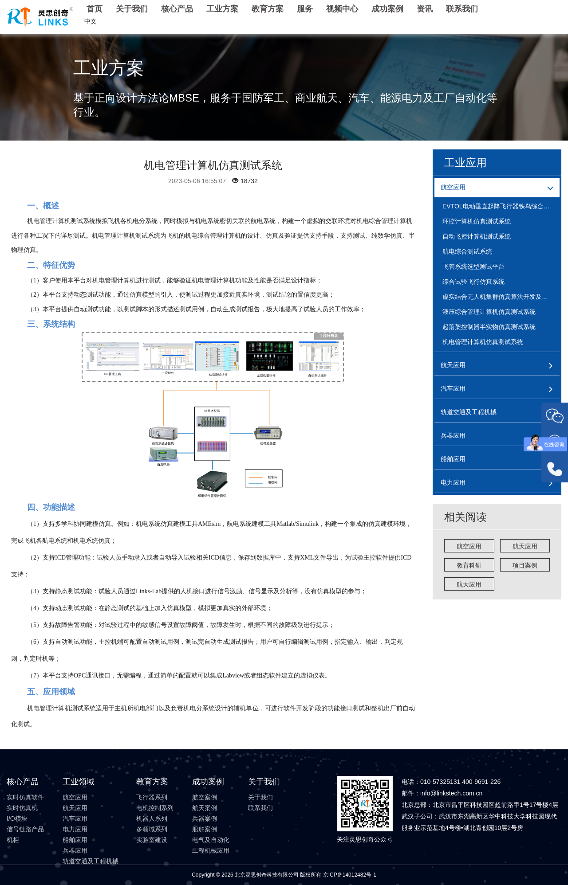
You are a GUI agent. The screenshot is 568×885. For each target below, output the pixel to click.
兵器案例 (204, 818)
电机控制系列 (155, 807)
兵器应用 (75, 850)
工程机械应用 (210, 850)
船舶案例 (204, 829)
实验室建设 (151, 839)
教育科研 (469, 565)
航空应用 (469, 546)
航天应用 (525, 546)
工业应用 (465, 162)
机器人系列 (151, 818)
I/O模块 (17, 818)
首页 (95, 8)
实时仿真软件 (25, 797)
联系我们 (462, 8)
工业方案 (222, 8)
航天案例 (204, 807)
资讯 (425, 8)
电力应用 (75, 829)
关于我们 (132, 8)
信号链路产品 (25, 829)
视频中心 (342, 8)
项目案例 (525, 565)
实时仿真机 (22, 807)
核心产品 (177, 8)
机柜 (13, 839)
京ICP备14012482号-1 (349, 875)
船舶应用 (75, 839)
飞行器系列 (151, 797)
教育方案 (268, 8)
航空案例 (204, 797)
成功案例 (387, 8)
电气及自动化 (210, 839)
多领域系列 (151, 829)
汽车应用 (75, 818)
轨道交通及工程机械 (90, 861)
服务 (305, 8)
